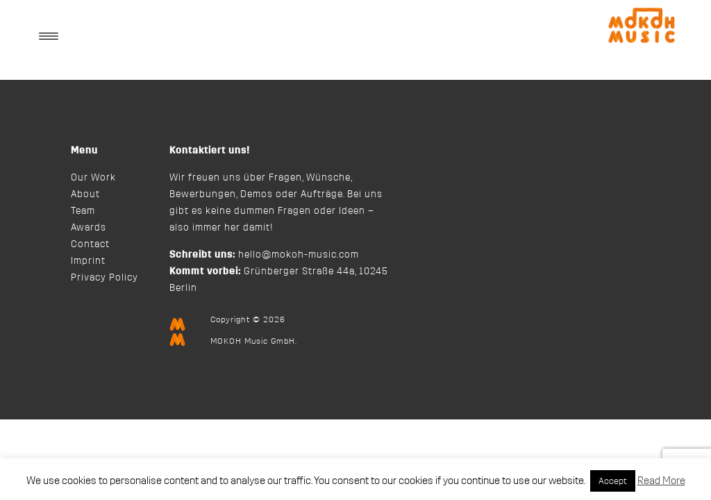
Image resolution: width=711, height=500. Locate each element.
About (85, 194)
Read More (661, 481)
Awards (88, 228)
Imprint (88, 261)
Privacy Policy (104, 278)
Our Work (93, 178)
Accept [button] (613, 480)
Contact (90, 244)
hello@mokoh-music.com (298, 255)
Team (83, 211)
